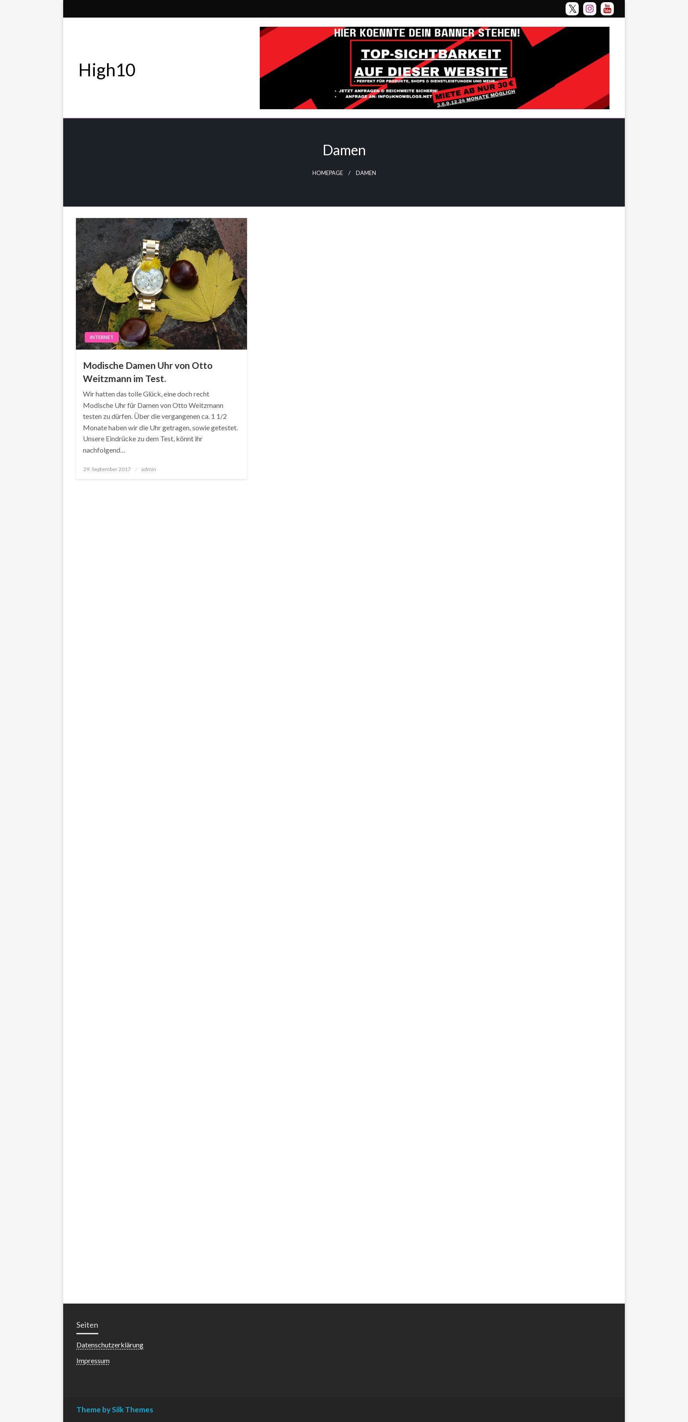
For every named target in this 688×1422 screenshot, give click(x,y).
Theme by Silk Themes (114, 1409)
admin (148, 469)
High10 (107, 69)
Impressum (93, 1360)
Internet (102, 337)
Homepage (327, 173)
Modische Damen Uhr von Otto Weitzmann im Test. (147, 371)
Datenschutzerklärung (109, 1344)
